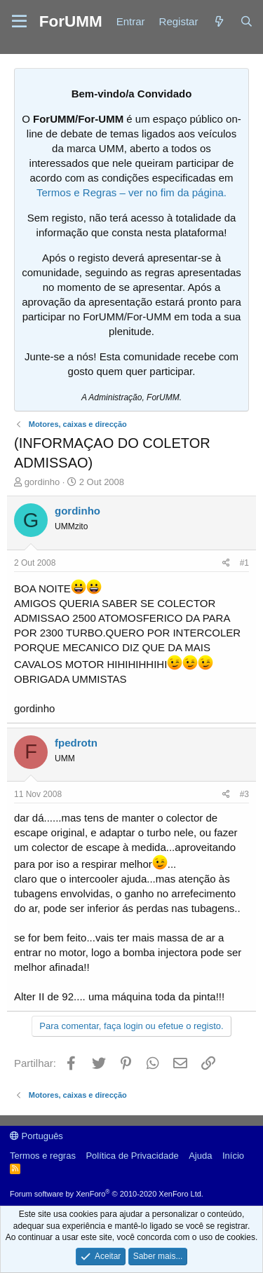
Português (36, 1136)
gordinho (42, 482)
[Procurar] (246, 21)
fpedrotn (76, 743)
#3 (244, 794)
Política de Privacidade (132, 1155)
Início (233, 1155)
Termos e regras (43, 1155)
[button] (19, 21)
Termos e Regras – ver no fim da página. (131, 192)
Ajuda (200, 1155)
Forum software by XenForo (106, 1194)
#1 (244, 563)
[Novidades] (218, 21)
